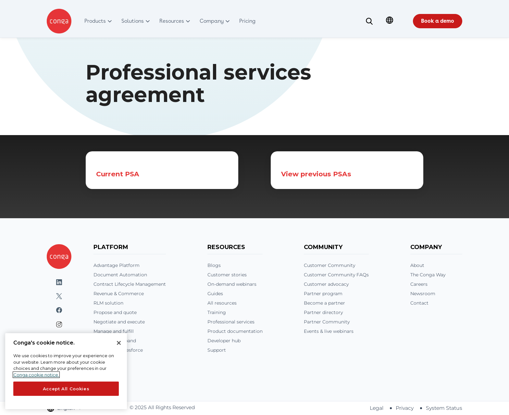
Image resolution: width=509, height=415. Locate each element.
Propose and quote (115, 312)
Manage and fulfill (113, 331)
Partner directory (323, 312)
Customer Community (329, 265)
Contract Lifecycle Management (129, 284)
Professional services (231, 322)
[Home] (59, 256)
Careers (419, 284)
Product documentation (235, 331)
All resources (222, 303)
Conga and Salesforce (118, 350)
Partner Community (327, 322)
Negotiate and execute (119, 322)
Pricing (101, 369)
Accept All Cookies (66, 388)
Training (216, 312)
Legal (376, 408)
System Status (444, 408)
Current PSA (117, 174)
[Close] (119, 343)
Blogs (214, 265)
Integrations (107, 359)
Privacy (405, 408)
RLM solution (108, 303)
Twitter (59, 296)
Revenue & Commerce (118, 293)
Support (216, 350)
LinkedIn (59, 282)
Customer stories (227, 275)
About (417, 265)
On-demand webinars (231, 284)
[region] (66, 371)
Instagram (59, 324)
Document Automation (120, 275)
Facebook (59, 310)
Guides (215, 293)
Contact (419, 303)
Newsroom (422, 293)
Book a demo (437, 21)
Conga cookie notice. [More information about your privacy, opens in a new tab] (36, 374)
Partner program (323, 293)
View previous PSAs (316, 174)
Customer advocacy (326, 284)
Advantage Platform (116, 265)
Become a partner (324, 303)
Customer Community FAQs (336, 275)
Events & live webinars (329, 331)
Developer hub (224, 341)
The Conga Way (427, 275)
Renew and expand (114, 341)
